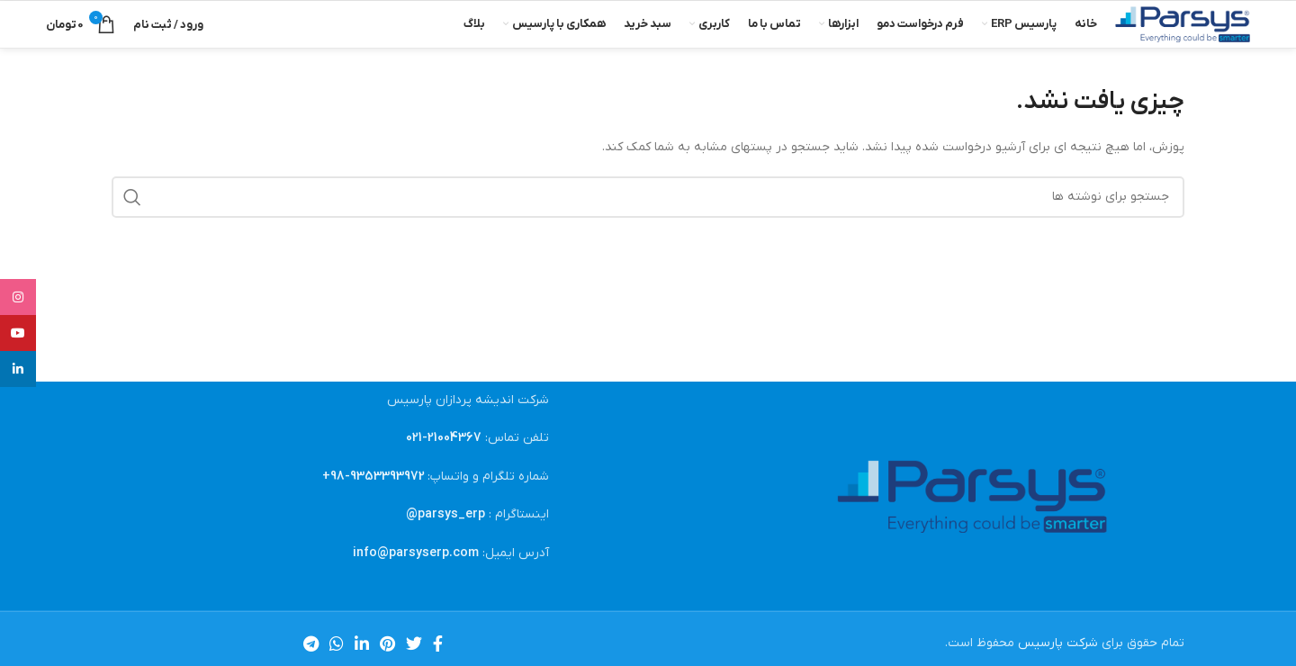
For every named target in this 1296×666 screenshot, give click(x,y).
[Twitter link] (414, 643)
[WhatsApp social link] (336, 643)
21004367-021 (444, 437)
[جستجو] (648, 197)
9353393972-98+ (373, 476)
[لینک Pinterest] (387, 643)
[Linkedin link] (361, 643)
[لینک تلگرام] (311, 643)
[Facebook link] (438, 643)
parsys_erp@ (445, 514)
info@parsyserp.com (416, 553)
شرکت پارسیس (1058, 643)
